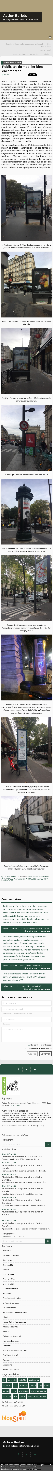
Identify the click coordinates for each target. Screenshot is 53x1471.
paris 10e (22, 1380)
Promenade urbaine (11, 1341)
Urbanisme (7, 1365)
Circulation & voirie (11, 1255)
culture (33, 1385)
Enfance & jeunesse (11, 1303)
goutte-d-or (34, 1380)
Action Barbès (15, 16)
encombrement (20, 879)
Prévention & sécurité (12, 1336)
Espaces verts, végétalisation (15, 1312)
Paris (46, 1385)
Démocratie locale (10, 1289)
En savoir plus (32, 1469)
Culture (6, 1270)
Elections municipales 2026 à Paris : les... (22, 1156)
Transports (7, 1360)
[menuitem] (26, 45)
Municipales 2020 (10, 1327)
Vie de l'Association (11, 1369)
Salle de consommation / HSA (15, 1350)
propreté (23, 1385)
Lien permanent (8, 877)
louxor (22, 1396)
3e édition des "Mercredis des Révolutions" (35, 54)
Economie (7, 1293)
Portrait (6, 1331)
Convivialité (8, 1265)
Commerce (7, 1260)
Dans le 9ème (8, 1274)
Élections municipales (11, 1298)
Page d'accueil (45, 50)
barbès (6, 1391)
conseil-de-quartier (38, 1391)
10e (15, 1385)
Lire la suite (15, 1105)
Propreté (7, 1346)
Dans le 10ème (9, 1279)
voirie (13, 1391)
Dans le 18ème (9, 1284)
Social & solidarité (10, 1355)
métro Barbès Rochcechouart (15, 1322)
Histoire (6, 1317)
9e (4, 1380)
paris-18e (7, 1385)
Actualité (6, 1250)
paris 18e (7, 1396)
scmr (15, 1396)
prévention (23, 1391)
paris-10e (12, 1380)
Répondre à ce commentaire (36, 931)
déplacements (32, 879)
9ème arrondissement (37, 1396)
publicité (10, 879)
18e (40, 1385)
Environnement (9, 1308)
